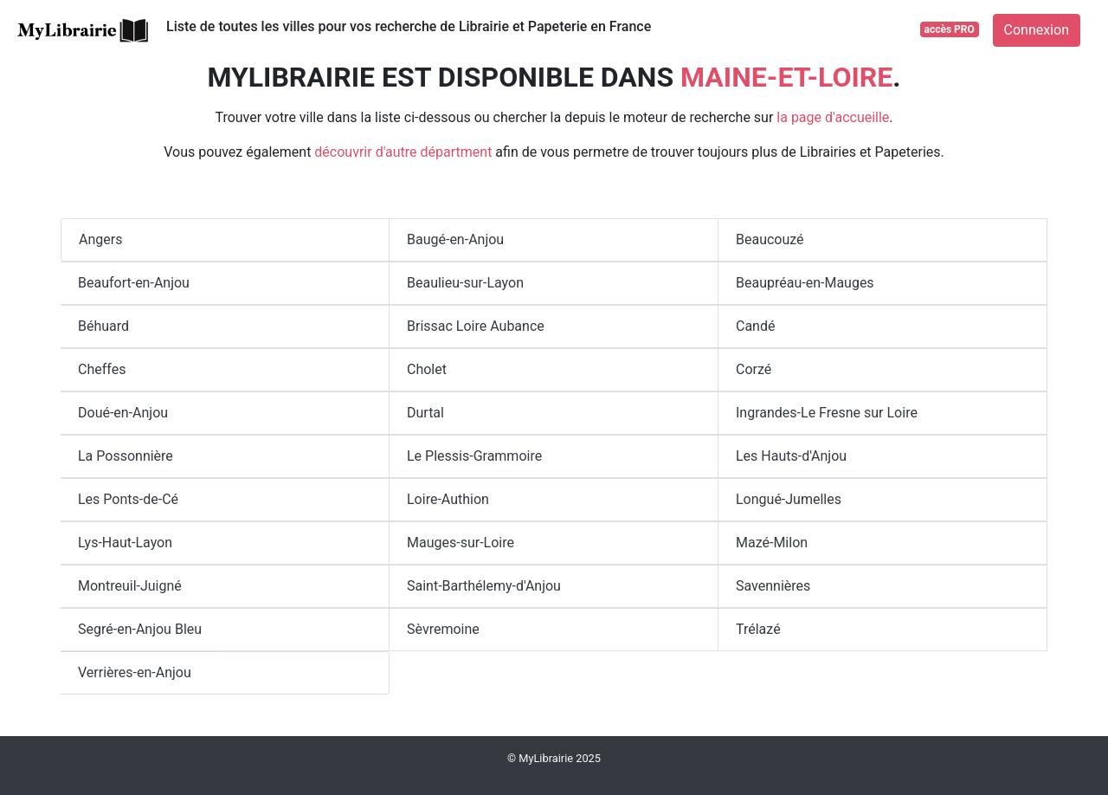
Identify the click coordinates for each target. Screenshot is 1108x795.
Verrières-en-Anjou (134, 672)
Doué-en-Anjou (123, 412)
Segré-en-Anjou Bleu (140, 629)
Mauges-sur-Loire (460, 542)
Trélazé (758, 629)
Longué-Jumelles (788, 499)
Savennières (773, 586)
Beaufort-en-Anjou (134, 283)
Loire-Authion (448, 499)
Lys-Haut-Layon (125, 542)
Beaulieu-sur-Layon (465, 283)
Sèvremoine (443, 629)
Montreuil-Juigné (130, 586)
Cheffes (102, 369)
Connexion (1036, 30)
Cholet (427, 369)
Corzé (753, 369)
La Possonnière (125, 456)
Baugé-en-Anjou (455, 239)
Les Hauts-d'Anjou (791, 456)
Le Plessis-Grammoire (474, 456)
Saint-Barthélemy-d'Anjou (484, 586)
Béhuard (103, 326)
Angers (100, 239)
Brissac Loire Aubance (475, 326)
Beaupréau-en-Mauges (805, 283)
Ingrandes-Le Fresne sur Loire (827, 412)
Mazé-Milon (772, 542)
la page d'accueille (832, 117)
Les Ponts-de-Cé (128, 499)
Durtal (425, 412)
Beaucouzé (770, 239)
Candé (755, 326)
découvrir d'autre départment (403, 152)
